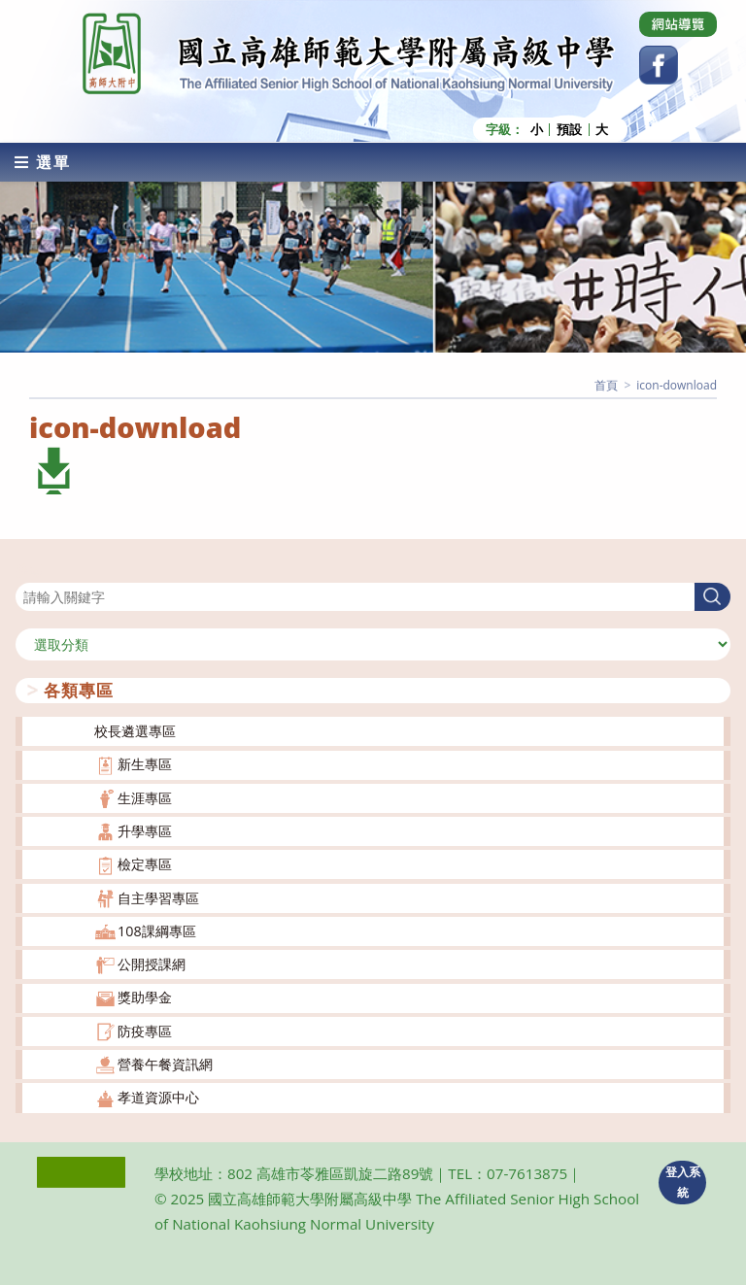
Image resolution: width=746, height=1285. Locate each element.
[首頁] (606, 385)
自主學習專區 (158, 898)
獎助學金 (145, 997)
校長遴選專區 (135, 731)
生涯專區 (145, 798)
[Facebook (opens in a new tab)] (658, 65)
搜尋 (29, 570)
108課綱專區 (157, 931)
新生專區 (145, 764)
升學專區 (145, 831)
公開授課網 (152, 964)
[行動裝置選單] (43, 162)
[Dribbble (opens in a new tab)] (678, 24)
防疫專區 (145, 1031)
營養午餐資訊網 (165, 1064)
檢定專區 (145, 864)
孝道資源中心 (158, 1097)
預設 (569, 129)
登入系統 (682, 1182)
